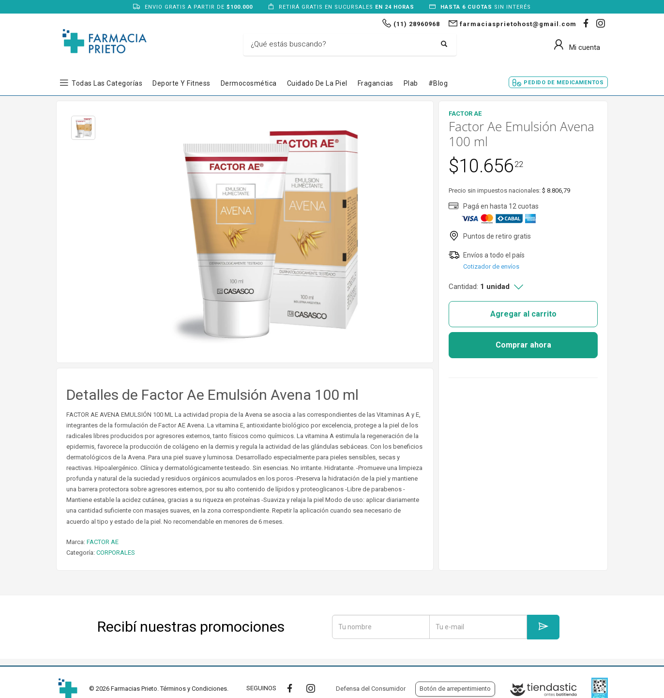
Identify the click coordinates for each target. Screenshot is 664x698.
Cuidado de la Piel (317, 83)
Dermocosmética (249, 83)
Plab (411, 83)
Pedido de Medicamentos (564, 82)
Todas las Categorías (107, 83)
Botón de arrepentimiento (455, 688)
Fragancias (375, 83)
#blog (438, 83)
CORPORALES (115, 552)
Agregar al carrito (523, 314)
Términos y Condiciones (193, 688)
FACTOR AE (103, 542)
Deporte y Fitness (181, 83)
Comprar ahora (523, 344)
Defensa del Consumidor (371, 688)
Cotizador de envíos (491, 266)
